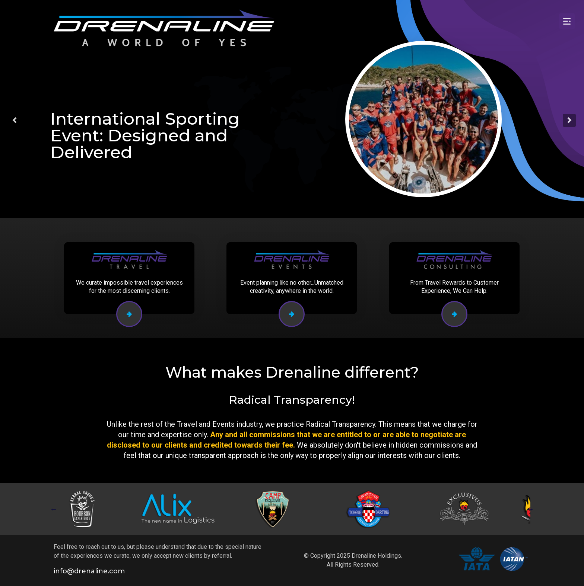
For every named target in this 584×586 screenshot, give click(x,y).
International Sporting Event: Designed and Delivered (145, 135)
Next (530, 509)
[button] (14, 120)
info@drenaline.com (89, 571)
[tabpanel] (86, 509)
